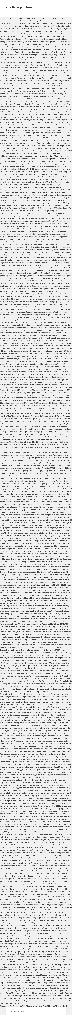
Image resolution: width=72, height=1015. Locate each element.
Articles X (63, 1006)
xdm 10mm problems (19, 7)
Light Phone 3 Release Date (32, 1006)
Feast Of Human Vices (51, 1006)
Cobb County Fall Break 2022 (10, 1006)
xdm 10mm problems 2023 (19, 1011)
